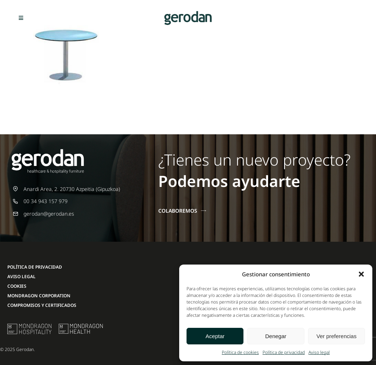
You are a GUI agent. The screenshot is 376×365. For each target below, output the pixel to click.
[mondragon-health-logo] (81, 326)
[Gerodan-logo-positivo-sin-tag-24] (188, 13)
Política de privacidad (284, 352)
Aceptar (215, 336)
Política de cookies (240, 352)
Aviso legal (319, 352)
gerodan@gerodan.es (49, 213)
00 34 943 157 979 (46, 201)
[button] (361, 274)
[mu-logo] (29, 326)
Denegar (275, 336)
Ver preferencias (337, 336)
